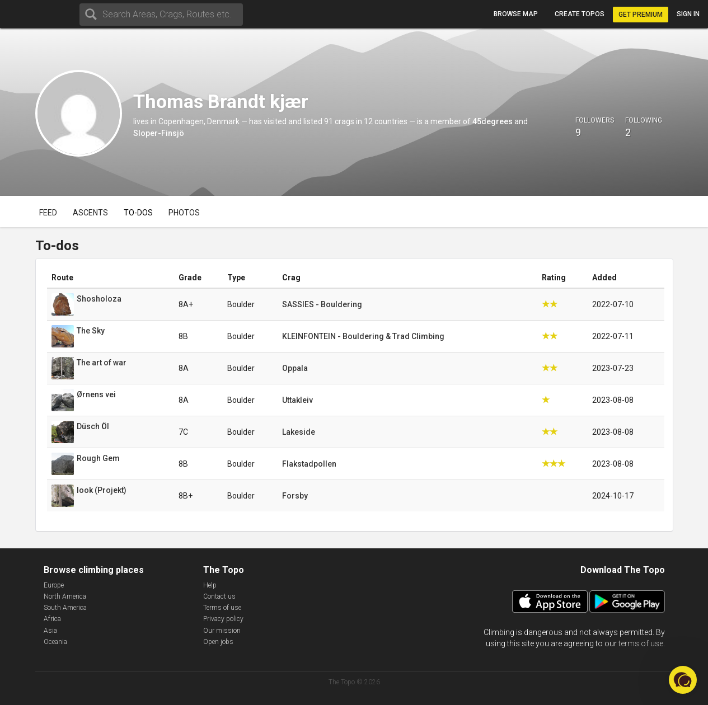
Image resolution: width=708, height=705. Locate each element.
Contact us (219, 596)
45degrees (492, 121)
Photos (184, 212)
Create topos (579, 14)
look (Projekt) (101, 490)
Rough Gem (98, 458)
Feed (48, 212)
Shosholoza (99, 298)
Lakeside (298, 431)
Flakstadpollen (309, 463)
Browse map (516, 14)
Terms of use (222, 608)
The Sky (91, 330)
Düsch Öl (93, 426)
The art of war (101, 362)
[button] (683, 680)
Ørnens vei (96, 394)
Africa (52, 619)
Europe (54, 585)
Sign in (688, 14)
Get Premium (640, 14)
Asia (50, 630)
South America (65, 608)
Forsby (295, 495)
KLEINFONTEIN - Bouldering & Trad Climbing (363, 336)
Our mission (222, 630)
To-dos (138, 212)
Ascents (90, 212)
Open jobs (218, 642)
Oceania (55, 642)
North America (65, 596)
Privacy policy (223, 619)
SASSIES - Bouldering (322, 304)
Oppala (295, 368)
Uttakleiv (297, 400)
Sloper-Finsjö (158, 133)
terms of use (640, 643)
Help (210, 585)
